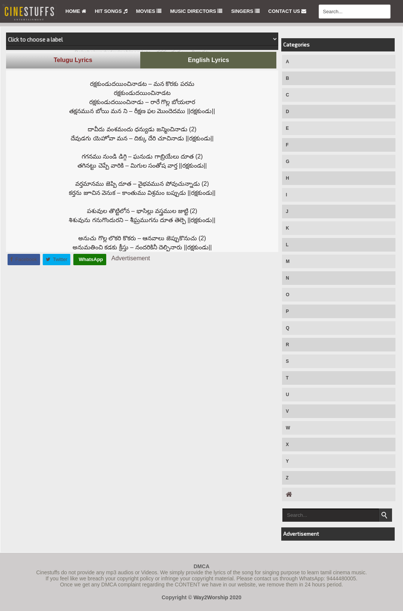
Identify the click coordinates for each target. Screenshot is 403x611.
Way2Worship (211, 597)
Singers (245, 11)
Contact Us (287, 11)
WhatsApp (90, 259)
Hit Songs (111, 11)
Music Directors (196, 11)
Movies (148, 11)
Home (75, 11)
